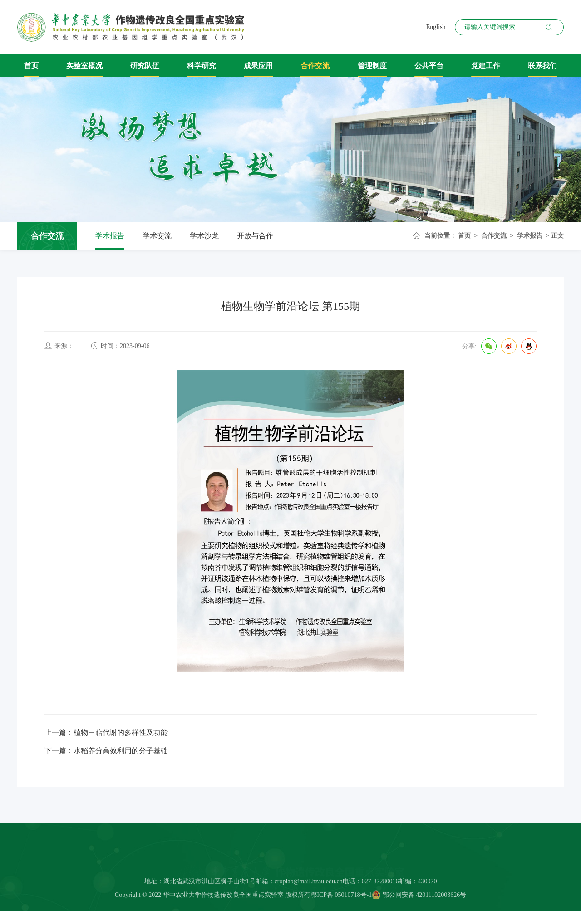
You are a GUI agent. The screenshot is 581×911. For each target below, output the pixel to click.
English (436, 27)
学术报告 (109, 236)
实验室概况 (84, 65)
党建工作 (485, 65)
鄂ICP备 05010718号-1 (341, 897)
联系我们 (542, 65)
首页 (31, 65)
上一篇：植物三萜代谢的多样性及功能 (106, 732)
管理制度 (372, 65)
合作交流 (315, 65)
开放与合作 (255, 236)
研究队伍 (144, 65)
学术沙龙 (204, 236)
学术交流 (157, 236)
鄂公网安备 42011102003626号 (419, 897)
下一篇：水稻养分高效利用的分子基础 (106, 750)
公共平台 (428, 65)
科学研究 (201, 65)
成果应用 (258, 65)
